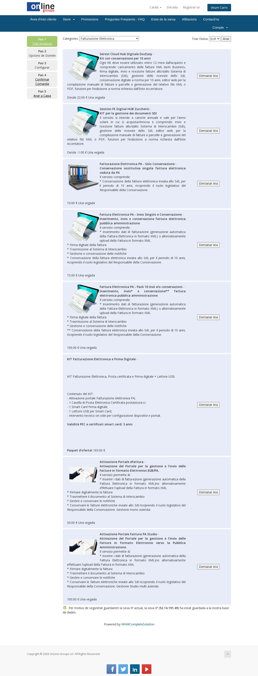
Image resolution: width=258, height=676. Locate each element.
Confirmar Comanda (42, 81)
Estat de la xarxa (163, 19)
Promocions (89, 19)
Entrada (172, 7)
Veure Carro (219, 7)
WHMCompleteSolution (137, 624)
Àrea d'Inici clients (43, 19)
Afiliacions (189, 19)
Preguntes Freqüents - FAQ (125, 19)
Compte (220, 27)
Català (156, 7)
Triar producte (42, 43)
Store (68, 19)
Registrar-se (191, 7)
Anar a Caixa (42, 96)
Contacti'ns (211, 19)
